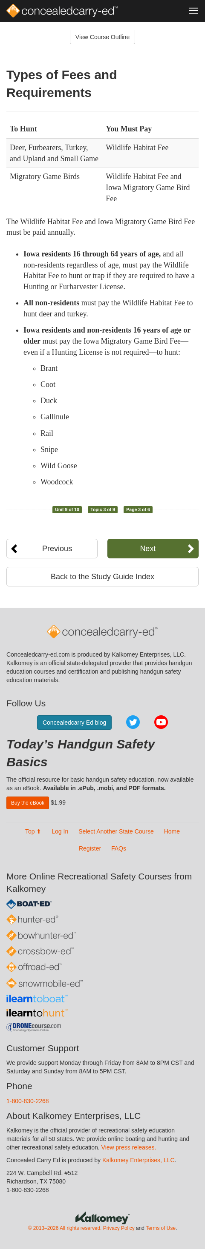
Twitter (133, 722)
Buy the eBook (27, 803)
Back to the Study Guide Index (102, 576)
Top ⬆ (33, 831)
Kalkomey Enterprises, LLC (138, 1160)
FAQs (118, 848)
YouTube (161, 722)
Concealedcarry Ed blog (74, 722)
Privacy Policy (119, 1228)
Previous (57, 548)
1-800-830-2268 (27, 1101)
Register (90, 848)
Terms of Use (161, 1228)
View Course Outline (102, 37)
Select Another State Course (116, 831)
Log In (60, 831)
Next (148, 548)
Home (172, 831)
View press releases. (128, 1147)
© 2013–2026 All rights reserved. (65, 1228)
